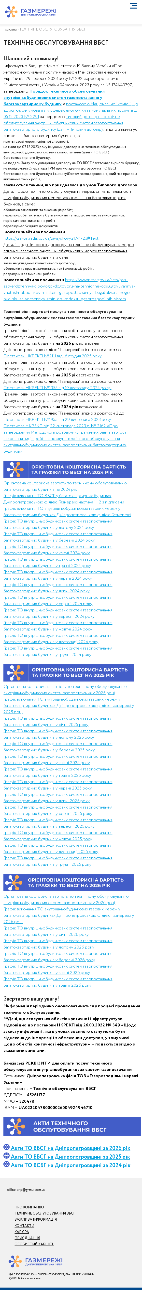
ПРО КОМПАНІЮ (29, 1207)
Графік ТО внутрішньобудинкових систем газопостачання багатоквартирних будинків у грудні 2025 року (57, 861)
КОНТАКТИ (24, 1226)
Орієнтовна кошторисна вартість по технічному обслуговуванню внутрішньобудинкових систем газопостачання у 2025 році (65, 689)
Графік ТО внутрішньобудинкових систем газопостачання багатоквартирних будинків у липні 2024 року (57, 588)
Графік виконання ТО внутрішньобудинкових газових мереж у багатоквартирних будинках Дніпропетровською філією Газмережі (67, 511)
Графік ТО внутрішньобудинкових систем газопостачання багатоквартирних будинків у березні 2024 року (57, 537)
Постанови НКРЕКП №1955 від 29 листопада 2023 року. (57, 419)
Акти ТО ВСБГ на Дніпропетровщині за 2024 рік (66, 1166)
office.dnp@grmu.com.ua (26, 1189)
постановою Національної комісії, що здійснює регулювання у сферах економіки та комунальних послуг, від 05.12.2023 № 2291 (70, 110)
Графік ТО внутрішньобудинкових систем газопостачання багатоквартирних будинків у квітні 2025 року (57, 759)
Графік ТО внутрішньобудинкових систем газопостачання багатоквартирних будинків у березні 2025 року (57, 747)
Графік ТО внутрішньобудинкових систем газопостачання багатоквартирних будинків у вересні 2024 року (57, 613)
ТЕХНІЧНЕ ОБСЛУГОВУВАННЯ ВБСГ (44, 1213)
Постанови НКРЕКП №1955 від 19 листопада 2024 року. (57, 388)
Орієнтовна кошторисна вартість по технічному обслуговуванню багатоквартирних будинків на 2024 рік (65, 486)
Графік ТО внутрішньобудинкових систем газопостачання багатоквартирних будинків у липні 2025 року (57, 797)
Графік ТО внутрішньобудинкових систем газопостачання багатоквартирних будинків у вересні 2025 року (57, 823)
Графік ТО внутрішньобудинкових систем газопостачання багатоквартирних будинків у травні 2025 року (57, 772)
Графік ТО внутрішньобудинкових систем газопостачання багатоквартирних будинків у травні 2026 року (57, 982)
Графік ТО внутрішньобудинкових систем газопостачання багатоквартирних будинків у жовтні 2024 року (57, 626)
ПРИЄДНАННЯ (27, 1238)
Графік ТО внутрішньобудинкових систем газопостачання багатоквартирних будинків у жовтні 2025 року (57, 836)
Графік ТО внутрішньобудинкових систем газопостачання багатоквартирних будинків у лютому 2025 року (57, 734)
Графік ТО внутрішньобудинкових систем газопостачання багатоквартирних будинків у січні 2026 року (57, 931)
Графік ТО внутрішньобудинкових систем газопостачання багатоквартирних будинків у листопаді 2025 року (57, 848)
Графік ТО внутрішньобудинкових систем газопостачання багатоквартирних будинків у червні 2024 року (57, 575)
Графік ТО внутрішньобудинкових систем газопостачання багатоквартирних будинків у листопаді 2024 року (57, 638)
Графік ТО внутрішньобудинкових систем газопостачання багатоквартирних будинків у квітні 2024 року (57, 550)
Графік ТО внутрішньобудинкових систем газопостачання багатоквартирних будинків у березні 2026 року (57, 956)
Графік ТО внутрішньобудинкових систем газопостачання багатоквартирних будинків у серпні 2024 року (57, 600)
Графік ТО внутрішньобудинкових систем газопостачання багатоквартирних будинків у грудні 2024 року (57, 651)
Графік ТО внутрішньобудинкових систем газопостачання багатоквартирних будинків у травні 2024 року (57, 562)
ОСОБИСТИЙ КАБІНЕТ (34, 1244)
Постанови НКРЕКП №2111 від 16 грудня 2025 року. (52, 356)
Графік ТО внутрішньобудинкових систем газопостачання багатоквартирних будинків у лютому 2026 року (57, 944)
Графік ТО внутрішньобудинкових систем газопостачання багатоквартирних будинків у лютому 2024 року (57, 524)
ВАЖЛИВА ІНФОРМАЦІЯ (35, 1219)
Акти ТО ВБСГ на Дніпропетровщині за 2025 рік (70, 1157)
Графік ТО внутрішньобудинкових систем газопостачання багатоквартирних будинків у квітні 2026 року (57, 969)
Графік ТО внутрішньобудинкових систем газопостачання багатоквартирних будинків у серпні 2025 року (57, 810)
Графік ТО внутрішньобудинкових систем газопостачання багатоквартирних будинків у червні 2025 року (57, 785)
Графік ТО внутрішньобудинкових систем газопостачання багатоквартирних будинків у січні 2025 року (57, 721)
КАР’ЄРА (21, 1232)
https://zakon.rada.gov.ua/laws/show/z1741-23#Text (51, 238)
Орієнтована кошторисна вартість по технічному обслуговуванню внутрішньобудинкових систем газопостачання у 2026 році (66, 899)
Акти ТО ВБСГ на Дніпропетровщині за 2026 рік (70, 1148)
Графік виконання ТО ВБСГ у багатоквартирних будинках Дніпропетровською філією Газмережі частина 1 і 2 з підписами (63, 499)
